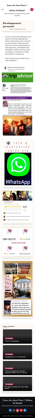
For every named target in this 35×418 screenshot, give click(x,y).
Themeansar (29, 416)
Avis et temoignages (12, 341)
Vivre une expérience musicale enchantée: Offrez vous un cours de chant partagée (16, 372)
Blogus (22, 416)
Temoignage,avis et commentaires (15, 357)
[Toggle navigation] (2, 9)
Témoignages (8, 338)
